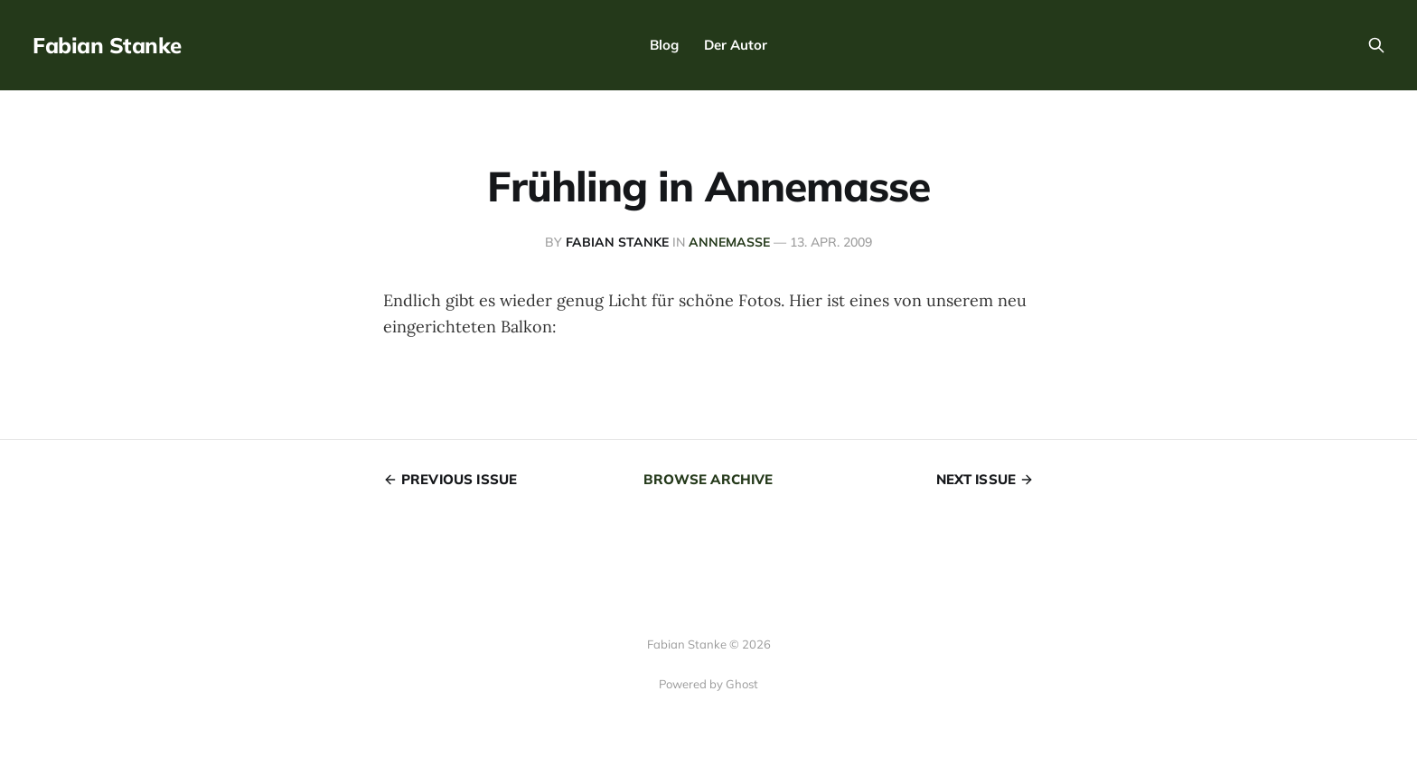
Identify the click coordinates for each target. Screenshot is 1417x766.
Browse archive (708, 479)
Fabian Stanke (107, 45)
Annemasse (729, 242)
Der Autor (735, 44)
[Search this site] (1376, 45)
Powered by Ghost (708, 684)
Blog (664, 44)
